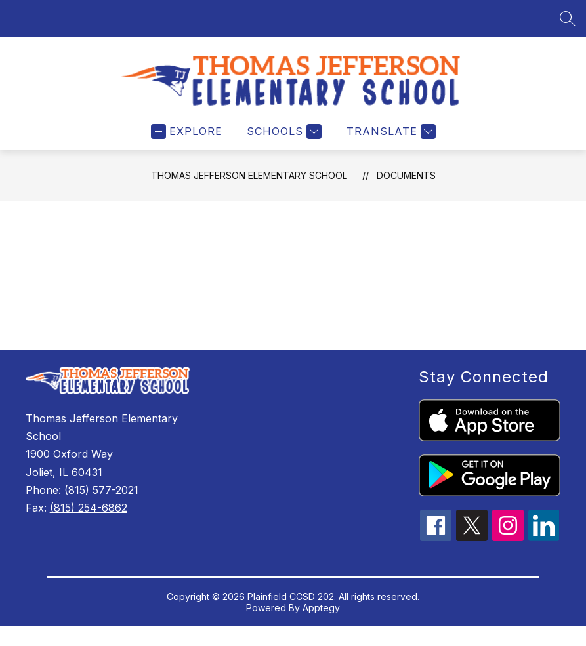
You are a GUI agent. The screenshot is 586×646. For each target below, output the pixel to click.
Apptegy (321, 617)
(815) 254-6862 (88, 517)
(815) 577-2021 (101, 499)
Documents (406, 185)
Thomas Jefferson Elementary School (249, 185)
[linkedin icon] (544, 547)
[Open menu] (186, 141)
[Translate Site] (389, 141)
